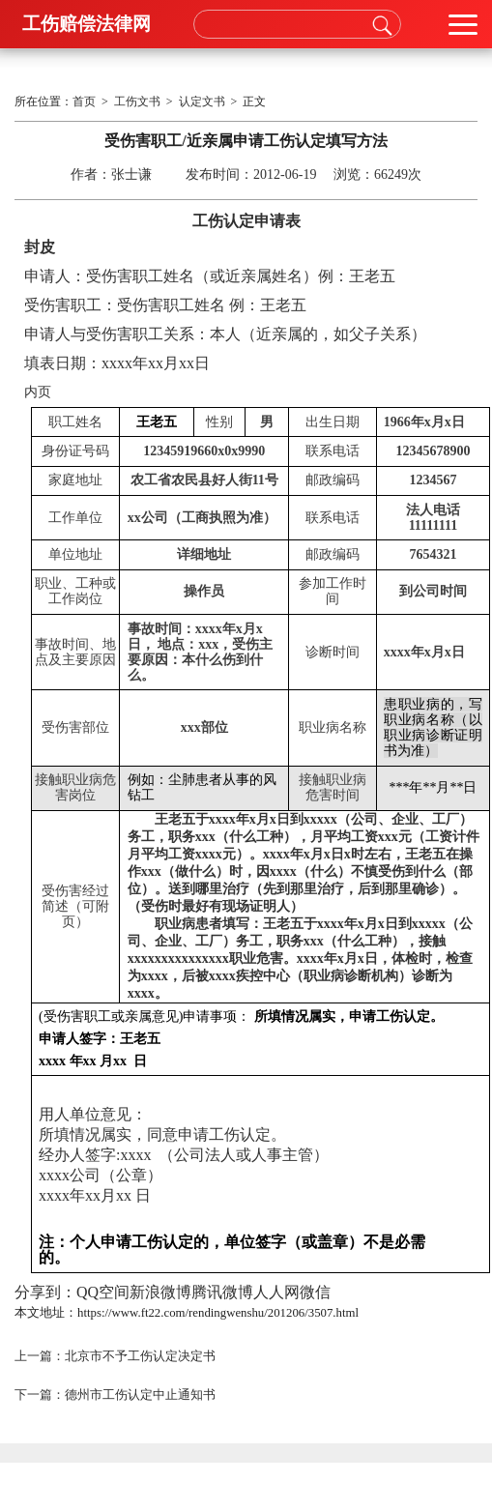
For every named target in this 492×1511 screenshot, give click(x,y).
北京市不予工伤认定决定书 (140, 1356)
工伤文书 (137, 101)
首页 (84, 101)
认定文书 (202, 101)
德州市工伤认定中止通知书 (140, 1395)
